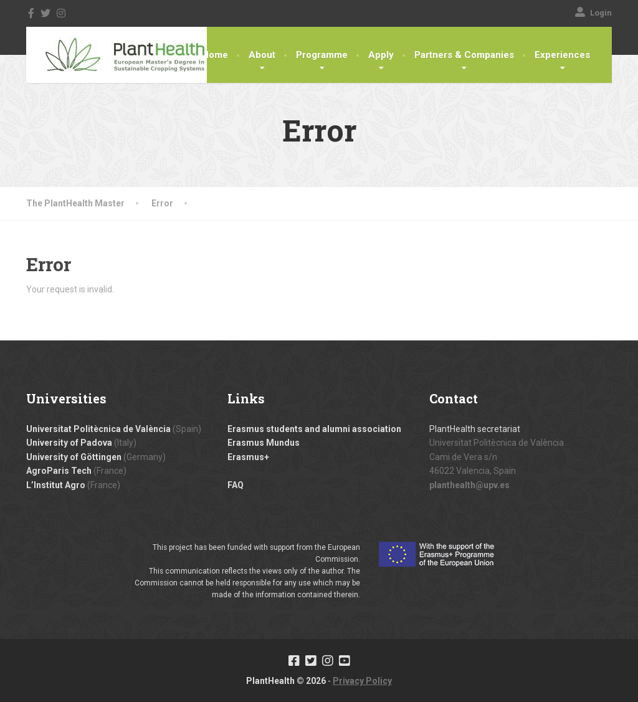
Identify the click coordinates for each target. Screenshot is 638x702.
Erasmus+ (248, 457)
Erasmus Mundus (263, 443)
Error (162, 203)
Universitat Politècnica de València (98, 429)
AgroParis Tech (59, 471)
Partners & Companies (464, 54)
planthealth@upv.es (469, 485)
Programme (322, 54)
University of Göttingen (73, 457)
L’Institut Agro (55, 485)
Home (215, 54)
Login (593, 12)
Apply (381, 54)
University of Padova (69, 443)
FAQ (235, 485)
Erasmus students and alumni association (314, 429)
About (262, 54)
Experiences (562, 54)
